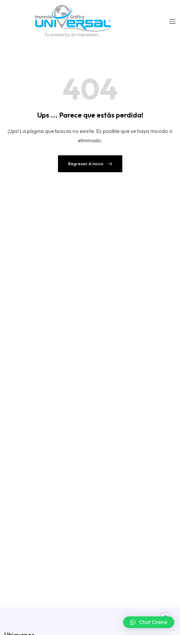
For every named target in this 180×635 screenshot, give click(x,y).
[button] (148, 622)
